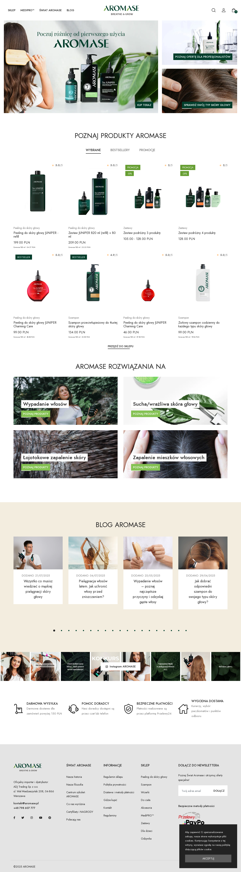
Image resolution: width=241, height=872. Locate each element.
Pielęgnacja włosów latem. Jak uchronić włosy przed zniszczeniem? (93, 589)
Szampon (146, 784)
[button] (54, 630)
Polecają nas (73, 819)
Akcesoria (146, 808)
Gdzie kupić (110, 800)
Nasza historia (74, 777)
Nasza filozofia (74, 784)
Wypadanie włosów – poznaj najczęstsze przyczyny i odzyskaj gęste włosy (148, 591)
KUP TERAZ (144, 105)
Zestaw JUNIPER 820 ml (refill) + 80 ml (92, 235)
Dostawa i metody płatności (119, 792)
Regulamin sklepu (113, 777)
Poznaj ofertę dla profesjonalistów (202, 57)
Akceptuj (208, 858)
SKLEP (11, 10)
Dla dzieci (146, 831)
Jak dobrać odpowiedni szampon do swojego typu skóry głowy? (203, 591)
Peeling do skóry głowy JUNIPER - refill (35, 235)
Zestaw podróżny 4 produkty (197, 233)
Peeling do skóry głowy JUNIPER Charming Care (34, 324)
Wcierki (145, 792)
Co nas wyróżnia (75, 804)
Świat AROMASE (50, 10)
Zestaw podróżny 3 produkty (142, 233)
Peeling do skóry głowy (154, 777)
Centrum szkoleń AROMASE (75, 794)
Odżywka (146, 839)
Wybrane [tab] (93, 150)
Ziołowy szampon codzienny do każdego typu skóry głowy (199, 324)
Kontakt (108, 808)
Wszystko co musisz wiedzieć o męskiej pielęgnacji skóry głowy (38, 589)
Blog (70, 10)
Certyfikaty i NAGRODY (79, 812)
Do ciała (145, 800)
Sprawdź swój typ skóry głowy (207, 105)
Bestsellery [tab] (120, 150)
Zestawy (145, 823)
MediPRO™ (27, 10)
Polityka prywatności (115, 784)
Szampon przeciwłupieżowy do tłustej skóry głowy (92, 324)
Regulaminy (110, 815)
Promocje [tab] (147, 150)
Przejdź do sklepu (120, 346)
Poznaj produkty (35, 414)
